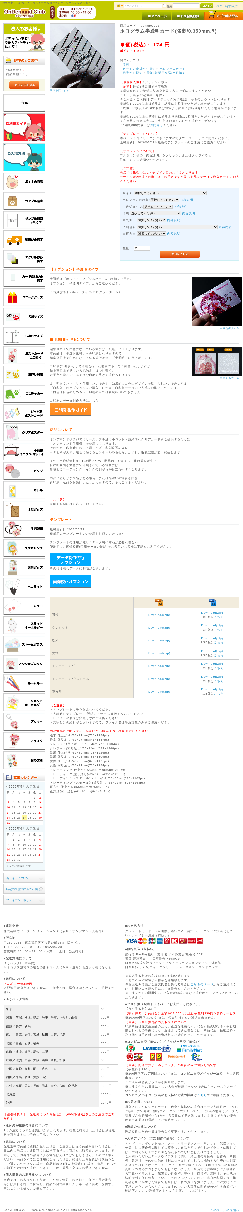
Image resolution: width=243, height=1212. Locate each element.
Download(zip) (159, 614)
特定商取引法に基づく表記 (23, 889)
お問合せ (156, 125)
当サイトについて (17, 878)
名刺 (126, 64)
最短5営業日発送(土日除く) (167, 72)
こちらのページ (201, 984)
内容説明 (186, 199)
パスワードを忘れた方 (226, 6)
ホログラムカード (173, 68)
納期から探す (132, 72)
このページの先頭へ (224, 1210)
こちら (219, 616)
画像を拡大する (59, 90)
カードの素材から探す (139, 68)
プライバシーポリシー (20, 900)
